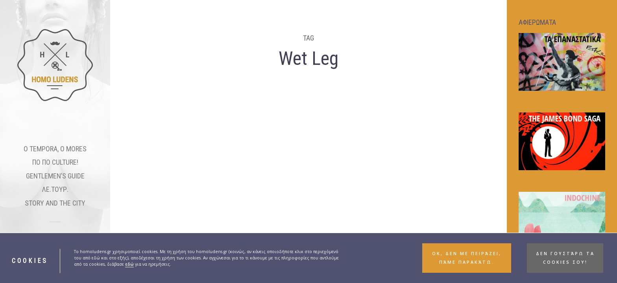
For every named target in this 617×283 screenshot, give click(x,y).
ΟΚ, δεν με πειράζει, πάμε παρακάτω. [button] (466, 258)
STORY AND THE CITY (55, 203)
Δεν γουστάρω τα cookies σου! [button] (565, 258)
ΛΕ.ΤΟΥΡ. (55, 189)
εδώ (129, 264)
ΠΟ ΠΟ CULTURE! (55, 162)
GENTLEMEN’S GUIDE (55, 176)
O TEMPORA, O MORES (55, 149)
